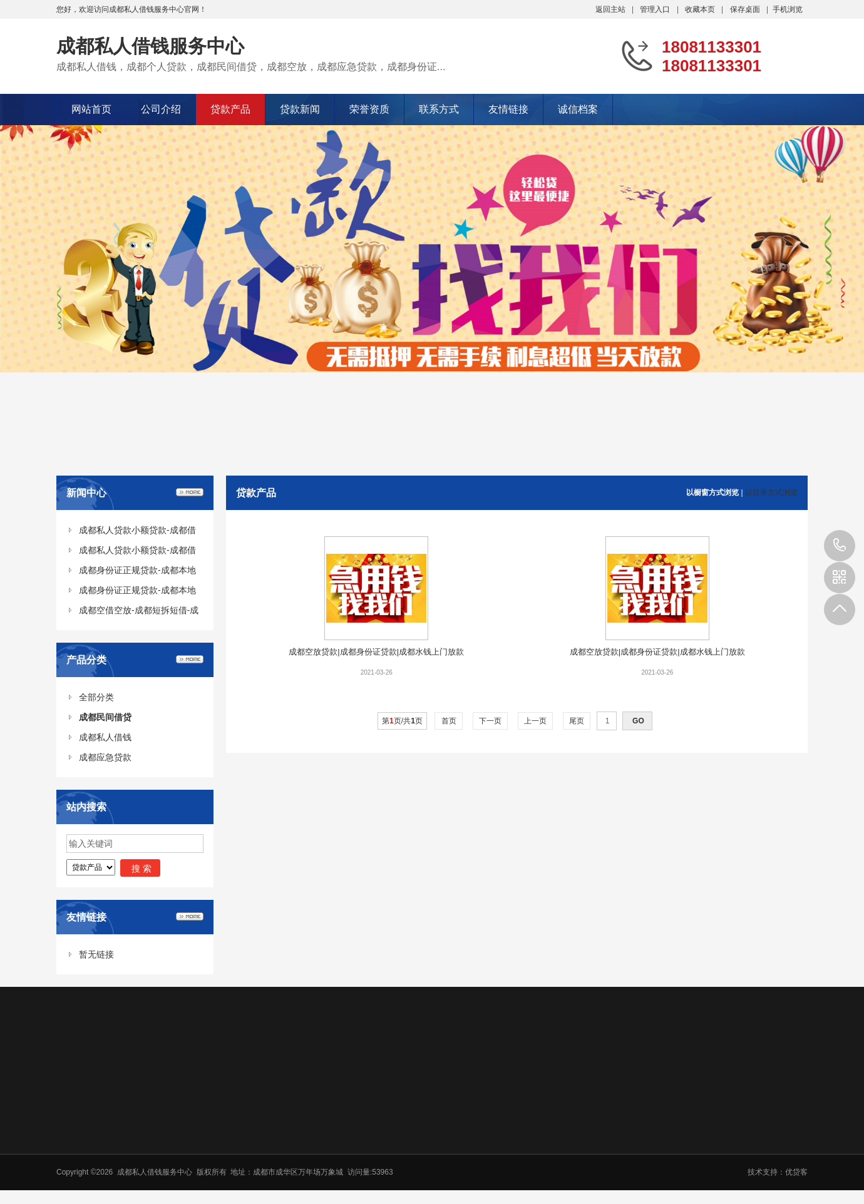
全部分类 (96, 697)
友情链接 (508, 109)
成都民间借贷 (105, 717)
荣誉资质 (369, 109)
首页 (448, 721)
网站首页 (91, 109)
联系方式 (439, 109)
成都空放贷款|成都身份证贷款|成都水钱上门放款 (376, 651)
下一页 (490, 721)
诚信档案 (578, 109)
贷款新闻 (300, 109)
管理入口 (655, 9)
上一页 (535, 721)
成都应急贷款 (105, 757)
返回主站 (610, 9)
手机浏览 (788, 9)
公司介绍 (161, 109)
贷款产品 (230, 109)
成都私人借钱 (105, 737)
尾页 (577, 721)
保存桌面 (745, 9)
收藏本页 (700, 9)
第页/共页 (402, 721)
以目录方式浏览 (771, 492)
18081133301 (839, 545)
